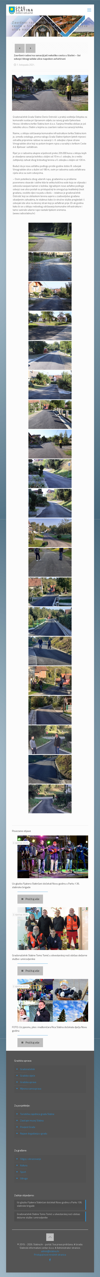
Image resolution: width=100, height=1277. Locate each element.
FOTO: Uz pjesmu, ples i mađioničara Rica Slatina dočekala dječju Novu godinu (49, 1029)
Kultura (23, 1165)
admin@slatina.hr (50, 1251)
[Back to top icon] (50, 1237)
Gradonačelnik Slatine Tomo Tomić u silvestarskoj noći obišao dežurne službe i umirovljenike (49, 957)
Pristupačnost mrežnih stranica (50, 1254)
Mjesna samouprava (30, 1088)
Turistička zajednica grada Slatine (37, 1114)
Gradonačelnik (27, 1069)
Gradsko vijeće (27, 1075)
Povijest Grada (27, 1127)
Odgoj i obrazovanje (30, 1159)
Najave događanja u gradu (33, 1133)
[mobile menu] (89, 10)
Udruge (24, 1178)
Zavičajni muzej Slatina (32, 1120)
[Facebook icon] (50, 1260)
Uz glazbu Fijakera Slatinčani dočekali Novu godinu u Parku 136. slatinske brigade (46, 885)
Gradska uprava (28, 1082)
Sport (23, 1172)
